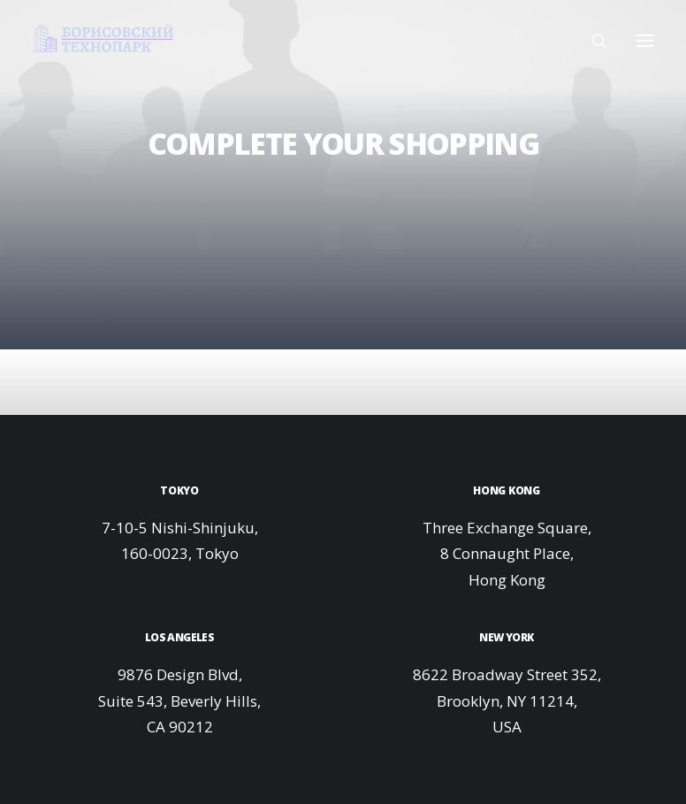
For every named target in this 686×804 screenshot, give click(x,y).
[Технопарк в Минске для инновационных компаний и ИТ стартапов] (102, 38)
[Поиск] (591, 41)
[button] (645, 40)
